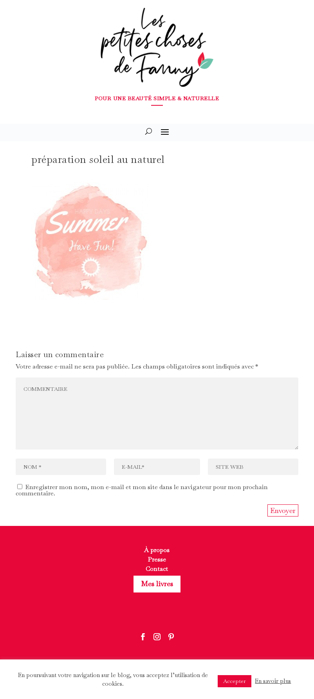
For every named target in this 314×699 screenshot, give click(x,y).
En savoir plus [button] (273, 681)
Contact (157, 569)
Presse (157, 559)
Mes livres (157, 583)
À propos (157, 550)
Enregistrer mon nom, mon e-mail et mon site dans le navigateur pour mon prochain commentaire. (142, 490)
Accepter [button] (234, 681)
